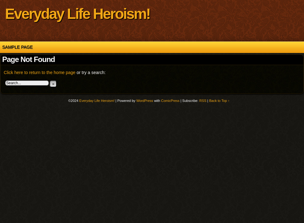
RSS (203, 101)
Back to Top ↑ (219, 101)
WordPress (144, 101)
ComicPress (170, 101)
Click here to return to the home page (39, 72)
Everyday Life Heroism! (77, 14)
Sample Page (17, 47)
